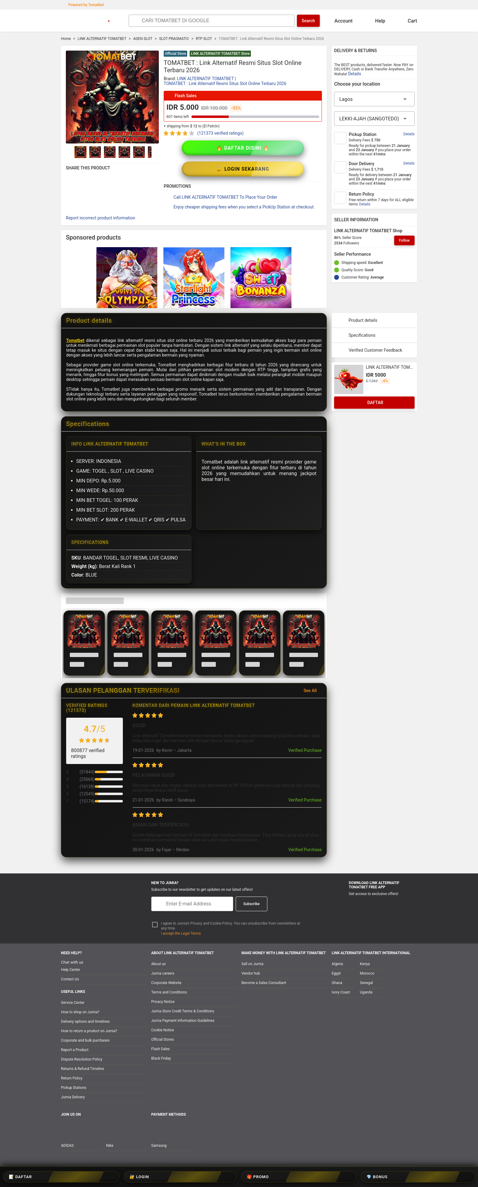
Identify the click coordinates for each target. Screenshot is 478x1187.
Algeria (337, 964)
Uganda (366, 992)
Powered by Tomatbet (83, 4)
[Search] (216, 21)
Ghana (337, 983)
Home (66, 39)
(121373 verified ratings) (220, 133)
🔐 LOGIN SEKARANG (282, 148)
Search (308, 20)
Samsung (158, 1145)
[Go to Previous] (69, 152)
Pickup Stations (73, 1088)
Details (354, 73)
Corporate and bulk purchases (85, 1040)
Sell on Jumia (252, 964)
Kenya (365, 964)
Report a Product (74, 1050)
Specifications (356, 314)
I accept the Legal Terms (181, 933)
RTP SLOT (204, 39)
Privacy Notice (163, 1002)
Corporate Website (166, 983)
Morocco (367, 973)
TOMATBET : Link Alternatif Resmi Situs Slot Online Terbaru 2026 (225, 83)
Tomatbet (75, 319)
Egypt (336, 973)
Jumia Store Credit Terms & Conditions (182, 1011)
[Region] (374, 99)
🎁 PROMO (258, 1177)
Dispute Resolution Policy (81, 1059)
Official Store (175, 54)
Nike (109, 1145)
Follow (404, 240)
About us (158, 964)
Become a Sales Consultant (263, 983)
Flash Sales (160, 1049)
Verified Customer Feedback (369, 329)
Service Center (72, 1002)
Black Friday (161, 1058)
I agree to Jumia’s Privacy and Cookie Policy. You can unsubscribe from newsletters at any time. (230, 926)
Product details (357, 299)
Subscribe (251, 904)
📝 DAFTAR (183, 1177)
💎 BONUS (295, 1177)
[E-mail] (192, 904)
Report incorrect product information (100, 196)
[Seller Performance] (376, 254)
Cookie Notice (162, 1030)
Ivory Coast (341, 992)
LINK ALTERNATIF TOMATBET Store (220, 54)
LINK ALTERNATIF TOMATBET (102, 39)
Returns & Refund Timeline (82, 1069)
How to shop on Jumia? (80, 1012)
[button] (318, 54)
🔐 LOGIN (221, 1177)
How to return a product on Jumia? (89, 1031)
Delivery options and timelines (85, 1021)
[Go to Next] (155, 152)
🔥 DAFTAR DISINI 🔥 (203, 148)
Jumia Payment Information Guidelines (182, 1020)
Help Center (70, 970)
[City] (374, 118)
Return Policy (71, 1078)
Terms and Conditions (169, 992)
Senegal (366, 983)
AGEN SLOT (142, 39)
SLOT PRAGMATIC (174, 39)
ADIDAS (67, 1145)
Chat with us (72, 962)
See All (314, 669)
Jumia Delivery (73, 1097)
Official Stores (162, 1039)
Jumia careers (162, 973)
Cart (407, 20)
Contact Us (70, 979)
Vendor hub (250, 973)
